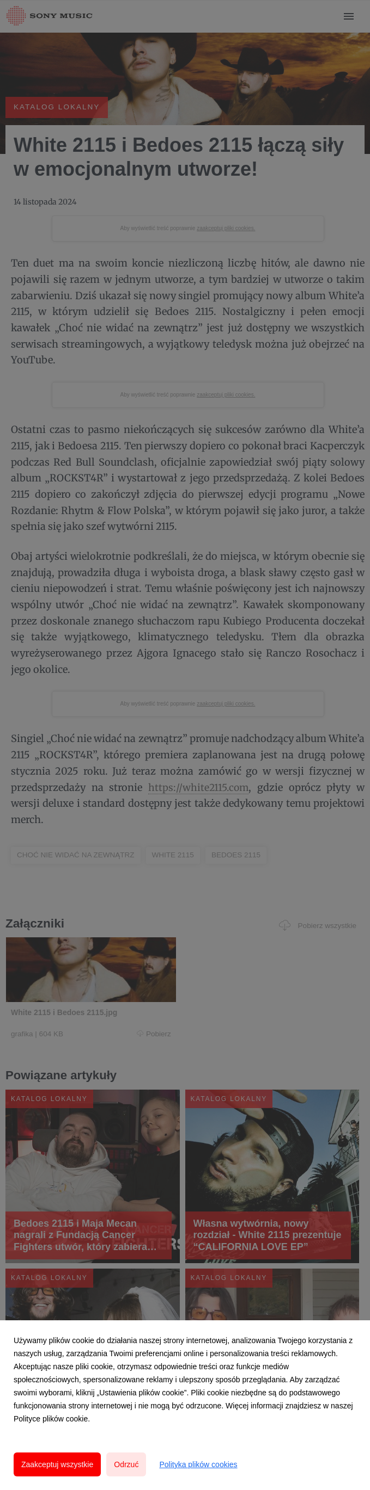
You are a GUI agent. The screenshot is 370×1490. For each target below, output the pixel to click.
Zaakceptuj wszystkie (57, 1464)
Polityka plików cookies (198, 1464)
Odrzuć (126, 1464)
